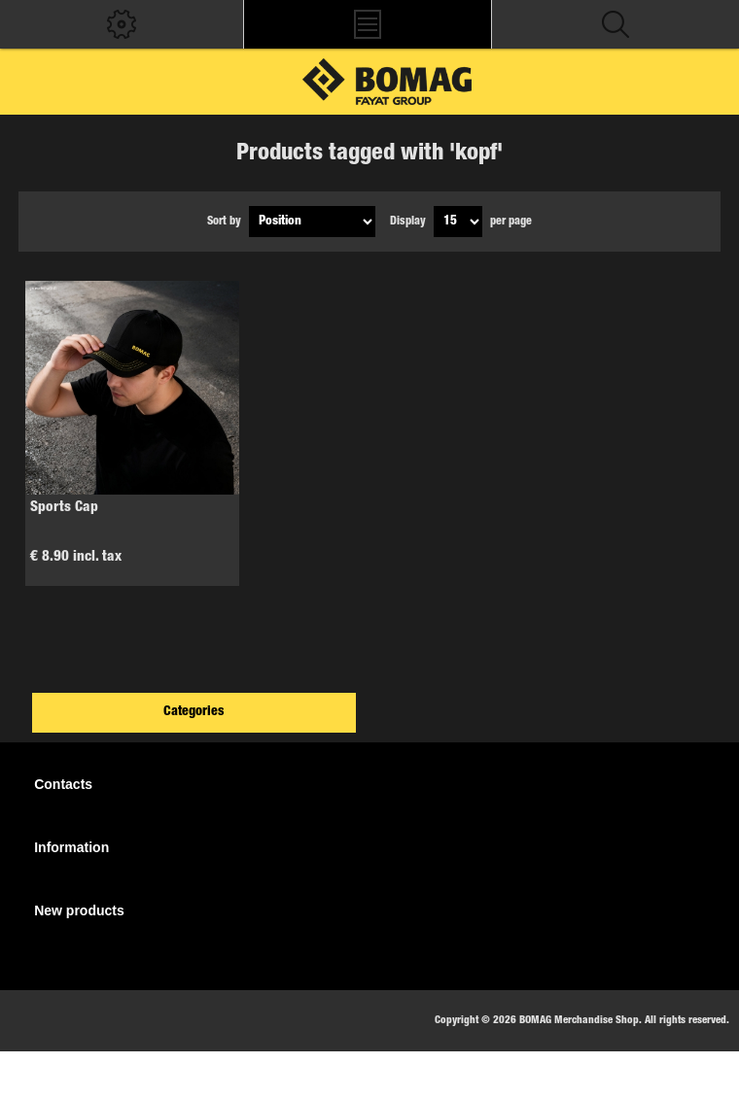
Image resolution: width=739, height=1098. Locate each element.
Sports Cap (64, 507)
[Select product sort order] (312, 221)
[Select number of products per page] (458, 221)
